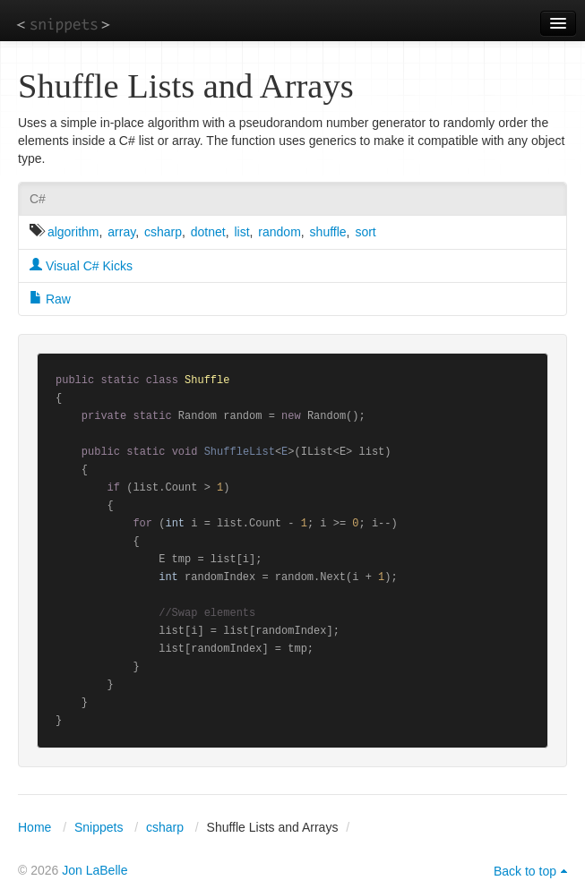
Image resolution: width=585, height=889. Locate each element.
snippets (63, 23)
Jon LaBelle (94, 870)
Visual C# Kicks (81, 266)
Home (34, 827)
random (279, 232)
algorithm (73, 232)
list (241, 232)
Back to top (525, 871)
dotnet (208, 232)
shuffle (328, 232)
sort (365, 232)
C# (38, 199)
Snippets (98, 827)
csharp (163, 232)
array (121, 232)
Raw (50, 299)
